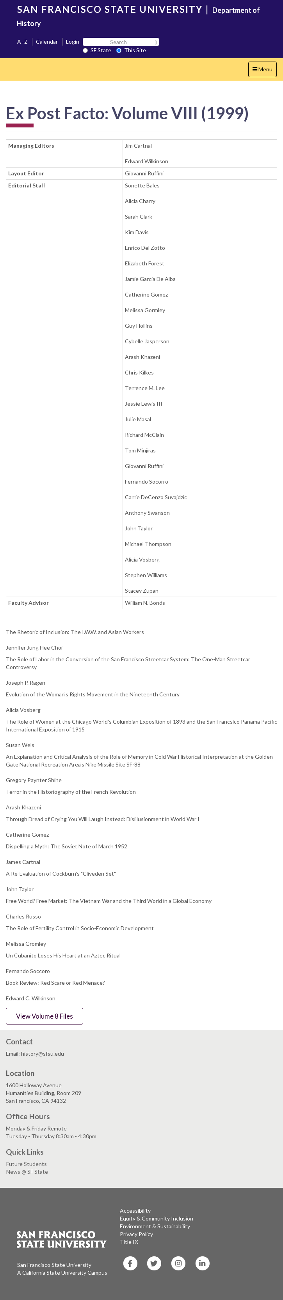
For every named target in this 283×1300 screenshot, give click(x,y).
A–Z (22, 41)
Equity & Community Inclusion (156, 1218)
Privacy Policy (136, 1234)
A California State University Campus (62, 1272)
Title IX (129, 1241)
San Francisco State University (54, 1264)
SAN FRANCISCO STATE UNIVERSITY (110, 9)
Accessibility (135, 1210)
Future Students (26, 1163)
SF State (97, 50)
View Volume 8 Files (44, 1016)
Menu (264, 71)
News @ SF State (27, 1171)
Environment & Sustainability (155, 1226)
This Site (131, 50)
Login (72, 41)
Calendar (47, 41)
